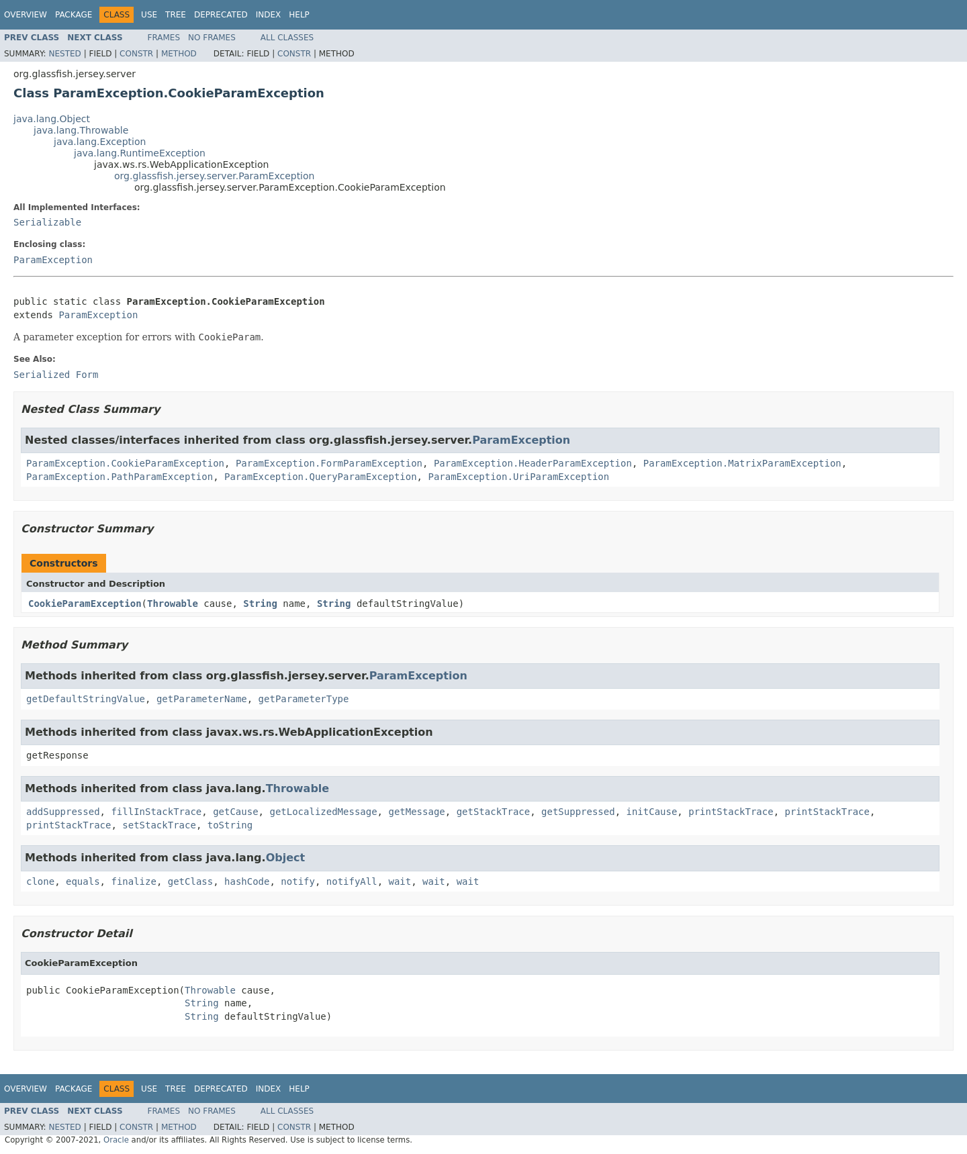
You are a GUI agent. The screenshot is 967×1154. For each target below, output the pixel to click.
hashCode (246, 881)
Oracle (116, 1140)
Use (149, 14)
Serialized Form (55, 374)
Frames (164, 37)
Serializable (47, 222)
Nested (64, 53)
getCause (235, 811)
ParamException (53, 259)
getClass (190, 881)
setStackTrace (159, 825)
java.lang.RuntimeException (139, 153)
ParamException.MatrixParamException (742, 463)
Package (73, 14)
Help (299, 14)
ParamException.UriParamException (518, 476)
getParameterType (304, 698)
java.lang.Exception (100, 141)
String (260, 603)
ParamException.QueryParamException (320, 476)
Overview (25, 14)
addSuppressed (63, 811)
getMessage (416, 811)
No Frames (212, 37)
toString (230, 825)
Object (286, 857)
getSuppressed (578, 811)
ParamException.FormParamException (329, 463)
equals (83, 881)
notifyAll (351, 881)
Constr (136, 53)
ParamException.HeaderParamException (533, 463)
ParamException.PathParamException (119, 476)
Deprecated (221, 14)
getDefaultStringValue (85, 698)
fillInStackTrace (156, 811)
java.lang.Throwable (81, 130)
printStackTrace (730, 811)
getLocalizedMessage (323, 811)
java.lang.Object (51, 118)
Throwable (172, 603)
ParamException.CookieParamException (125, 463)
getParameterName (201, 698)
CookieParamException (85, 603)
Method (179, 53)
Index (268, 14)
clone (40, 881)
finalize (133, 881)
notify (298, 881)
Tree (175, 14)
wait (400, 881)
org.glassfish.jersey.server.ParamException (214, 176)
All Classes (287, 37)
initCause (652, 811)
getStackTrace (494, 811)
